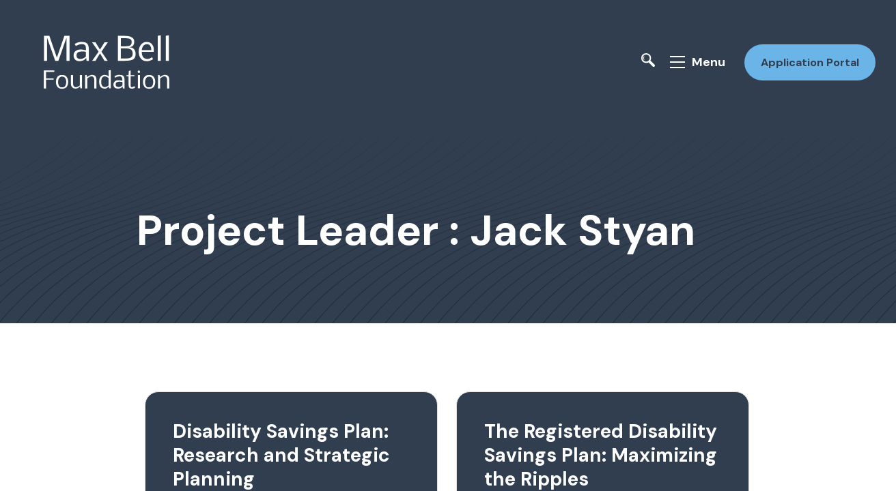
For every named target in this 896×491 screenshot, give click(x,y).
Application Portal (806, 57)
